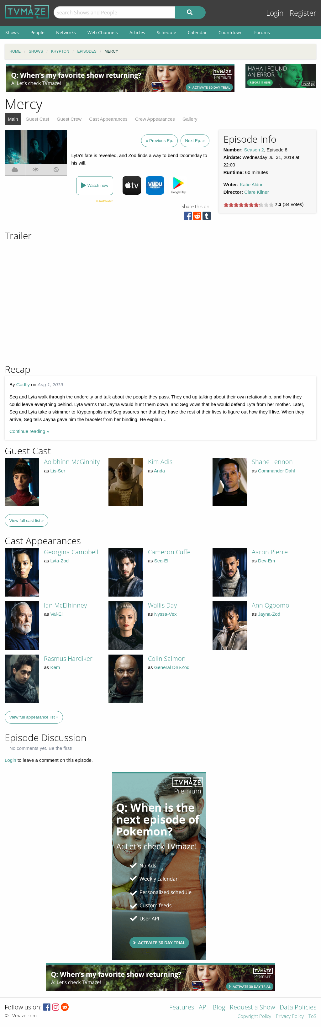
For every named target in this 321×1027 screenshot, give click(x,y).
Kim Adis (160, 461)
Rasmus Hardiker (68, 658)
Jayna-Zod (269, 614)
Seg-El (161, 560)
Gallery (189, 119)
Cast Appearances (108, 119)
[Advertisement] (120, 78)
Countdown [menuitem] (230, 32)
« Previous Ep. (159, 140)
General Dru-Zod (172, 667)
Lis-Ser (57, 470)
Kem (55, 667)
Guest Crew (69, 119)
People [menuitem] (37, 32)
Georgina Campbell (71, 552)
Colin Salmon (167, 658)
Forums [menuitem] (262, 32)
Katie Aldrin (252, 184)
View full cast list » (26, 520)
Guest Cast (37, 119)
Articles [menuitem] (137, 32)
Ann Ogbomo (270, 605)
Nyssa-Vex (165, 614)
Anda (159, 470)
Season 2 (254, 149)
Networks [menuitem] (66, 32)
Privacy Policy (290, 1016)
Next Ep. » (195, 140)
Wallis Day (162, 605)
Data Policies (298, 1007)
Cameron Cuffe (169, 552)
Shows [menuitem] (12, 32)
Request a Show (252, 1007)
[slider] (249, 204)
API (203, 1007)
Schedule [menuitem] (166, 32)
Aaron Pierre (270, 552)
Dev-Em (266, 560)
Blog (219, 1007)
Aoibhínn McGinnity (72, 461)
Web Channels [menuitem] (102, 32)
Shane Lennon (272, 461)
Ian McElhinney (65, 605)
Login (275, 13)
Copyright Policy (254, 1016)
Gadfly (23, 384)
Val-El (56, 614)
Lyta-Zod (59, 560)
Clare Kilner (256, 192)
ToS (312, 1016)
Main (13, 119)
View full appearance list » (34, 717)
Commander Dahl (276, 470)
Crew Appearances (155, 119)
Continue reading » (29, 431)
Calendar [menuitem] (197, 32)
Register (303, 13)
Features (181, 1007)
